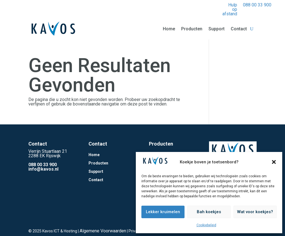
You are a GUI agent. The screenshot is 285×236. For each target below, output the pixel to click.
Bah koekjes (209, 211)
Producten (191, 28)
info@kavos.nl (43, 169)
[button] (274, 162)
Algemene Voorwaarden (103, 230)
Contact (239, 28)
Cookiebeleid (206, 225)
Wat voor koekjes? (255, 211)
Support (216, 28)
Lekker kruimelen (163, 211)
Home (169, 28)
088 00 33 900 (257, 5)
